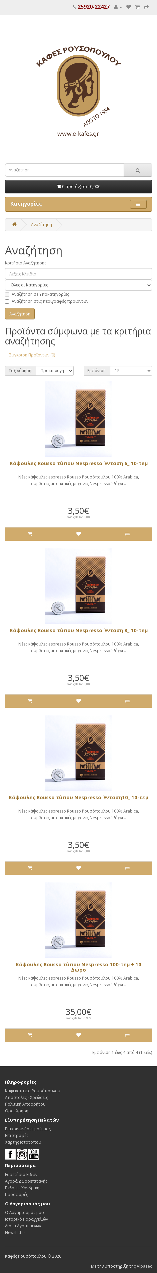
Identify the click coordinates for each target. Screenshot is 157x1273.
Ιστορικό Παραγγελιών (26, 1219)
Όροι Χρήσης (17, 1111)
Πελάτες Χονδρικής (23, 1188)
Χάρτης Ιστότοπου (23, 1142)
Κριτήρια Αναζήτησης (25, 263)
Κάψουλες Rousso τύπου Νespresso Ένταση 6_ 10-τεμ (79, 463)
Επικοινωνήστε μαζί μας (28, 1129)
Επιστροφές (16, 1135)
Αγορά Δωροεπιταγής (26, 1181)
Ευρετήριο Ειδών (21, 1174)
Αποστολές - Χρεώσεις (26, 1097)
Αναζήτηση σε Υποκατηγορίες (37, 294)
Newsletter (15, 1232)
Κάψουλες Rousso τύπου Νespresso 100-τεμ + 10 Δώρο (78, 967)
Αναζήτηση (41, 224)
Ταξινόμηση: (20, 370)
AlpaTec (144, 1266)
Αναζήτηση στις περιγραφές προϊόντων (46, 301)
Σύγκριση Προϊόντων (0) (32, 355)
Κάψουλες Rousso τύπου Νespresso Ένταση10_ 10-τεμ (78, 797)
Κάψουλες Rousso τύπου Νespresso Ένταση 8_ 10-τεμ (79, 630)
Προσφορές (16, 1194)
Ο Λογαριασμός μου (24, 1212)
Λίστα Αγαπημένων (23, 1226)
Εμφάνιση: (97, 370)
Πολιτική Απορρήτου (25, 1104)
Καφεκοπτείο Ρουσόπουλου (32, 1091)
